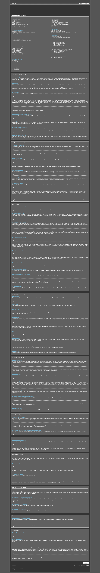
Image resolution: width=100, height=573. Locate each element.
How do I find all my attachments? (56, 57)
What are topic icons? (15, 69)
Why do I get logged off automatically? (18, 26)
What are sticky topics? (16, 67)
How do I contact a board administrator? (57, 64)
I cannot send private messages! (56, 30)
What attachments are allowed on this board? (58, 56)
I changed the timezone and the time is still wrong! (20, 34)
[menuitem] (77, 565)
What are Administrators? (55, 19)
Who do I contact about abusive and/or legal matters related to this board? (63, 63)
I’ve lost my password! (15, 25)
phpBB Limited (43, 533)
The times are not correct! (16, 33)
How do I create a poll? (16, 47)
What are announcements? (16, 66)
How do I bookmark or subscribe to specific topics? (59, 50)
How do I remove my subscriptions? (57, 52)
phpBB (52, 172)
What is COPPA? (14, 20)
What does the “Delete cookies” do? (18, 27)
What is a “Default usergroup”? (56, 25)
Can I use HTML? (15, 61)
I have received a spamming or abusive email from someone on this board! (63, 32)
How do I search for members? (56, 44)
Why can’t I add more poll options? (17, 48)
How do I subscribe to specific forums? (57, 51)
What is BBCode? (15, 60)
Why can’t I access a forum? (16, 50)
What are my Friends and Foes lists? (57, 36)
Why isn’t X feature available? (56, 62)
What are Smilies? (15, 62)
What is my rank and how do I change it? (19, 39)
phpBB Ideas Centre (62, 540)
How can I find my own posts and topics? (58, 45)
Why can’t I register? (15, 21)
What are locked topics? (16, 68)
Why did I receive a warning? (16, 52)
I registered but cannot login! (16, 22)
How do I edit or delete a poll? (17, 49)
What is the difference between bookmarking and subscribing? (61, 49)
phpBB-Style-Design (23, 568)
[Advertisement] (50, 11)
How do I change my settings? (17, 31)
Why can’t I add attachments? (17, 51)
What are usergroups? (54, 21)
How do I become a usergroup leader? (57, 23)
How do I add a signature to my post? (18, 46)
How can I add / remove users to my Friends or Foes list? (60, 37)
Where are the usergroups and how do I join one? (59, 22)
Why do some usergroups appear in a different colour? (60, 24)
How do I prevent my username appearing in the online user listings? (23, 32)
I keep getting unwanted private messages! (58, 31)
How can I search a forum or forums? (57, 41)
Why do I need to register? (16, 19)
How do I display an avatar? (16, 38)
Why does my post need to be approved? (19, 55)
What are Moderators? (54, 20)
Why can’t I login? (15, 23)
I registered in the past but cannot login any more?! (20, 24)
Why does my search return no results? (57, 42)
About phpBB (15, 535)
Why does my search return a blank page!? (58, 43)
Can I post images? (15, 63)
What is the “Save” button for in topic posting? (19, 54)
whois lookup (14, 548)
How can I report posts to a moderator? (18, 53)
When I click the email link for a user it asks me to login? (21, 40)
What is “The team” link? (55, 26)
